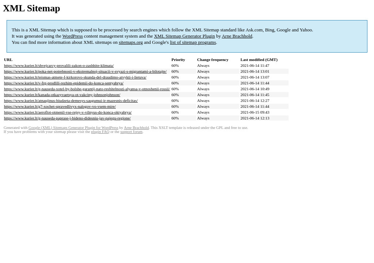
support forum (131, 132)
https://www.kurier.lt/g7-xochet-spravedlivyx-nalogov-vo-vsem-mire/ (60, 106)
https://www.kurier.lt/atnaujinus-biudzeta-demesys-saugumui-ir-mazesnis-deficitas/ (71, 100)
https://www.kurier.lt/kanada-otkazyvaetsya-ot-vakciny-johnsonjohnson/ (62, 94)
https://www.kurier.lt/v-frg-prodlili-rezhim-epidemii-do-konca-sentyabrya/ (63, 83)
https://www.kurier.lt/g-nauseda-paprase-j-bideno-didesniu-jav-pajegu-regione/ (67, 118)
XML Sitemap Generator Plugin (184, 36)
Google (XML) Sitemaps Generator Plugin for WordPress (73, 128)
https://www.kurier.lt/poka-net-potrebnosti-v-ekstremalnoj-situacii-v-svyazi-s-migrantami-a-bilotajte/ (85, 71)
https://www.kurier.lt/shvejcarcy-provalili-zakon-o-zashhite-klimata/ (59, 65)
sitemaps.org (131, 42)
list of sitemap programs (193, 42)
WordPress (72, 36)
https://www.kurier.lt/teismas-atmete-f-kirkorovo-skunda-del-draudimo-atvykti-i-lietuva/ (75, 77)
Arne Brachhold (237, 36)
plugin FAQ (100, 132)
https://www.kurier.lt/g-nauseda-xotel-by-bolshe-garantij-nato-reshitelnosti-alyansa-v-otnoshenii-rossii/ (87, 89)
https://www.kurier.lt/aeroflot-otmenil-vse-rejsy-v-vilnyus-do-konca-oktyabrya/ (67, 112)
